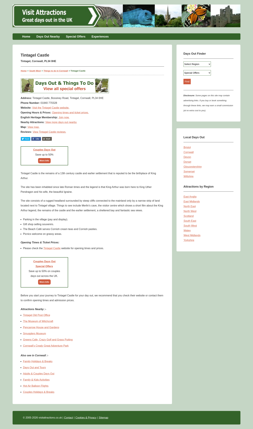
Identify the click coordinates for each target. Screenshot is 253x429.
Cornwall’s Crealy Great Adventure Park (46, 345)
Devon (187, 157)
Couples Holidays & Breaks (38, 392)
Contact (68, 417)
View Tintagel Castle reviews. (49, 132)
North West (190, 211)
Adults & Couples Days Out (38, 373)
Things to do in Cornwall (56, 71)
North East (190, 206)
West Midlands (192, 235)
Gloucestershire (193, 166)
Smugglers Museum (34, 333)
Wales (187, 230)
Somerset (189, 171)
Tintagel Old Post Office (36, 315)
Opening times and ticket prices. (70, 112)
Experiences (100, 36)
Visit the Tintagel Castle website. (50, 107)
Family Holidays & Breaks (37, 361)
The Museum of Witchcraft (38, 321)
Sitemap (103, 417)
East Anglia (190, 196)
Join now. (64, 117)
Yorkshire (189, 240)
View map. (34, 127)
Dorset (187, 162)
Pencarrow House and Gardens (41, 327)
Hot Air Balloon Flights (35, 386)
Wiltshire (188, 176)
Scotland (189, 216)
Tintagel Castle (52, 248)
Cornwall (189, 152)
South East (190, 220)
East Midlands (192, 201)
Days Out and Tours (34, 367)
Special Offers (75, 36)
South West (35, 71)
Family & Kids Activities (36, 379)
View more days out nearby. (61, 122)
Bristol (187, 147)
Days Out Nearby (48, 36)
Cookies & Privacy (85, 417)
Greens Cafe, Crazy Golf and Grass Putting (48, 339)
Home (26, 36)
